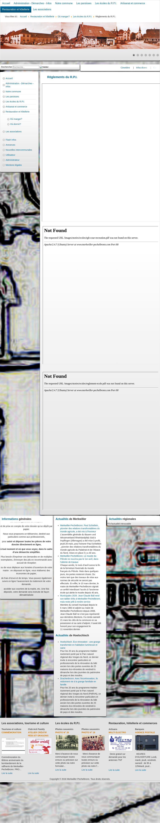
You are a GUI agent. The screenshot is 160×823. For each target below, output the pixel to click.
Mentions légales (14, 165)
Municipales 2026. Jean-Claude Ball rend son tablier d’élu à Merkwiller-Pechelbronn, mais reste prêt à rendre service (80, 598)
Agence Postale (145, 732)
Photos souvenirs (64, 729)
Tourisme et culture (11, 729)
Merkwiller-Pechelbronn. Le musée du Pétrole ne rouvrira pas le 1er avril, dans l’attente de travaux (79, 559)
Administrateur (12, 160)
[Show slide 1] (134, 55)
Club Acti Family (36, 729)
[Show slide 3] (142, 55)
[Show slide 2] (138, 55)
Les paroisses (83, 3)
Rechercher (6, 67)
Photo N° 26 (62, 732)
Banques (139, 729)
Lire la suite (7, 773)
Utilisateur (10, 155)
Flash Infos (11, 140)
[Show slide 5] (150, 55)
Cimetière (131, 67)
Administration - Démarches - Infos (32, 3)
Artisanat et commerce (132, 3)
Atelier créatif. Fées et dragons (38, 734)
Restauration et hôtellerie (15, 9)
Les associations (42, 9)
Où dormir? (15, 124)
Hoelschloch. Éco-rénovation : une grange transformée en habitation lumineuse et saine (80, 645)
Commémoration (11, 732)
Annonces (10, 145)
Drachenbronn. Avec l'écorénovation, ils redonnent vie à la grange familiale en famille (79, 681)
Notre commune (64, 3)
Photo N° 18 (88, 732)
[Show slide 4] (146, 55)
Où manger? (16, 119)
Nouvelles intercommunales (19, 150)
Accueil (6, 3)
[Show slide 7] (157, 55)
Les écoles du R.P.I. (106, 3)
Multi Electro (117, 732)
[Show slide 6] (153, 55)
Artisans (113, 729)
